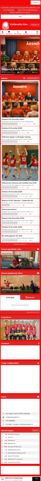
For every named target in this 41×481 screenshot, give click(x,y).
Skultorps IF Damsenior (15, 447)
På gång (10, 298)
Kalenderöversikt (33, 312)
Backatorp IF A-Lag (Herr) (15, 459)
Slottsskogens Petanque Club (16, 453)
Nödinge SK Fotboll (13, 434)
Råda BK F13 (11, 443)
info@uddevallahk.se (12, 417)
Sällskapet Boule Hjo (14, 450)
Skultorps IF (11, 440)
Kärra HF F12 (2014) (13, 456)
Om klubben (18, 32)
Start (2, 32)
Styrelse (25, 32)
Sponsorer (9, 32)
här (16, 10)
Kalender (30, 297)
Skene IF (10, 437)
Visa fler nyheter (20, 244)
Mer (37, 32)
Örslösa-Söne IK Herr (14, 462)
